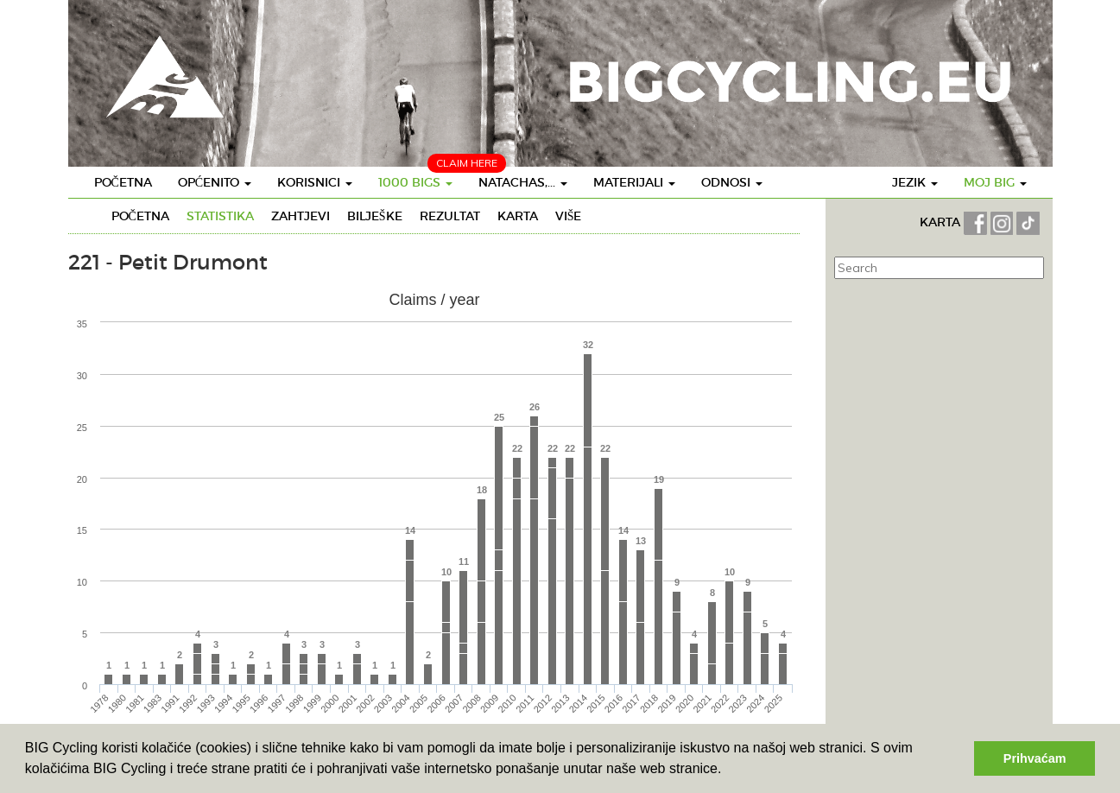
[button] (728, 770)
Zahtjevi (300, 216)
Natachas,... (522, 182)
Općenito (214, 182)
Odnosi (731, 182)
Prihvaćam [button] (1034, 758)
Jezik (915, 182)
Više (568, 216)
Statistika (220, 216)
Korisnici (314, 182)
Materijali (634, 182)
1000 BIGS (415, 182)
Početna (123, 182)
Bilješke (374, 216)
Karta (517, 216)
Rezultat (450, 216)
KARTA (940, 222)
